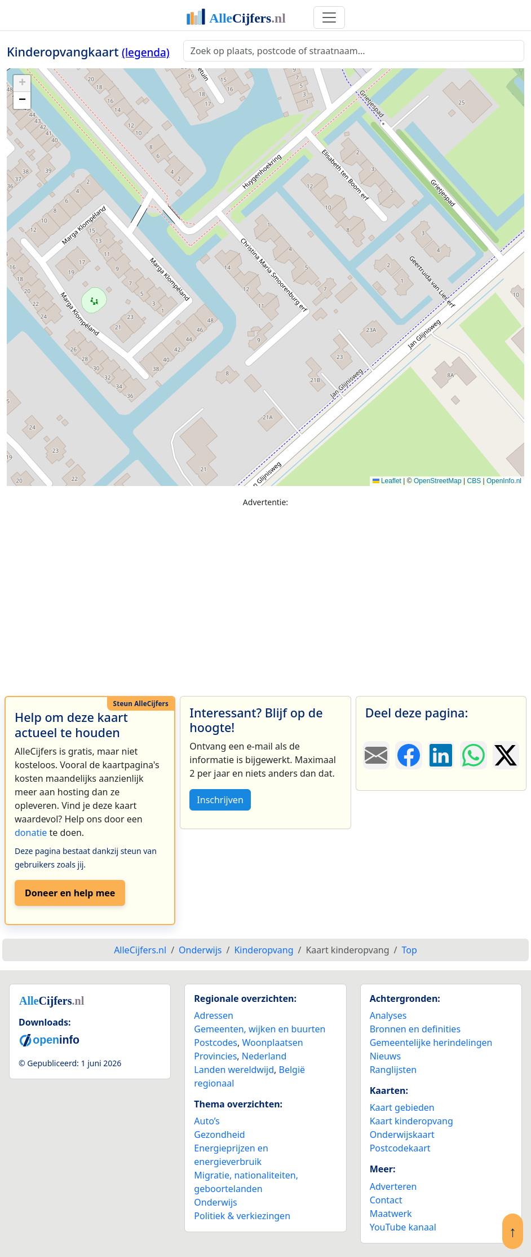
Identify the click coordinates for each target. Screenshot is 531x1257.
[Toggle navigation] (329, 17)
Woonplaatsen (272, 1042)
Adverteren (393, 1186)
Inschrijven (220, 800)
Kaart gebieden (402, 1107)
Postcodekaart (400, 1148)
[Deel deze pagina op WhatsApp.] (473, 755)
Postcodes (215, 1042)
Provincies (215, 1056)
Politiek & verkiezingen (242, 1216)
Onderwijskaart (402, 1134)
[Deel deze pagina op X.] (506, 755)
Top (409, 950)
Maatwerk (391, 1213)
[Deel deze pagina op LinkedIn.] (441, 755)
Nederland (264, 1056)
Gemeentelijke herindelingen (431, 1042)
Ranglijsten (393, 1069)
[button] (22, 83)
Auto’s (206, 1121)
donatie (31, 832)
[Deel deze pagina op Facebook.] (408, 755)
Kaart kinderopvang (411, 1121)
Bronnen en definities (415, 1029)
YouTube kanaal (403, 1227)
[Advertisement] (265, 597)
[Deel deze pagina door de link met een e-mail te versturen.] (376, 755)
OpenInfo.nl (503, 481)
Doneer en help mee (70, 893)
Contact (386, 1200)
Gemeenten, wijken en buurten (259, 1029)
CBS (474, 481)
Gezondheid (219, 1134)
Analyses (388, 1015)
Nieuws (385, 1056)
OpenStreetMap (438, 481)
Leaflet (387, 481)
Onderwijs (215, 1202)
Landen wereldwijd (234, 1069)
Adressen (213, 1015)
